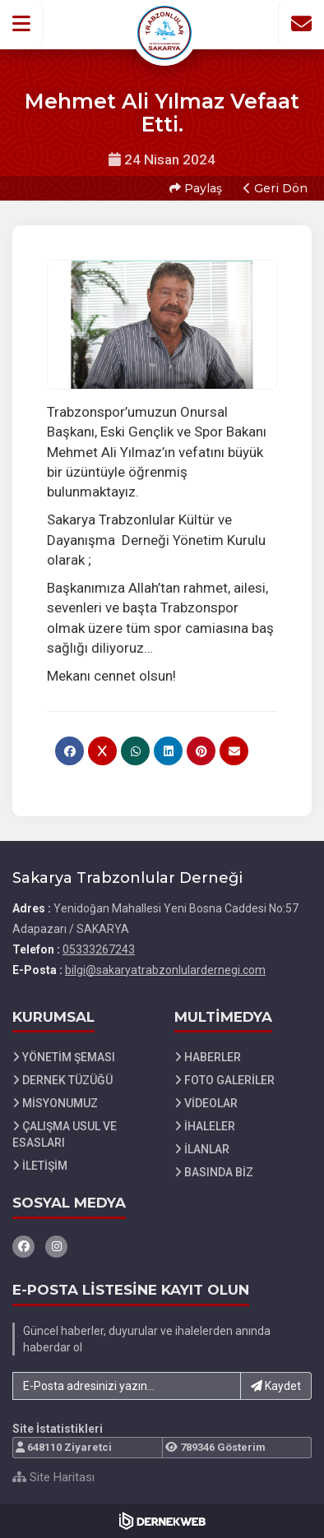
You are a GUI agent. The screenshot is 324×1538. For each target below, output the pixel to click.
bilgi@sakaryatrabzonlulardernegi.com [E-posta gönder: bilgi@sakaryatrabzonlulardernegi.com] (165, 970)
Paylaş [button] (195, 188)
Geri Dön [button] (275, 188)
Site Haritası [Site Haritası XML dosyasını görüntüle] (53, 1477)
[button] (22, 24)
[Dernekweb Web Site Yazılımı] (162, 1521)
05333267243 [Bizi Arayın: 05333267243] (98, 949)
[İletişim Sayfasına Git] (301, 24)
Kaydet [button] (276, 1386)
